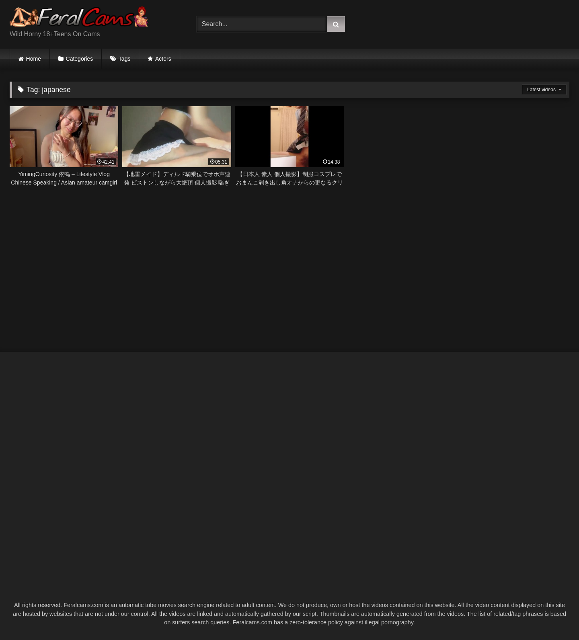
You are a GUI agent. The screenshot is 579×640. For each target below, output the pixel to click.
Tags (125, 58)
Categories (79, 58)
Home (33, 58)
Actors (163, 58)
